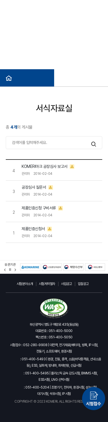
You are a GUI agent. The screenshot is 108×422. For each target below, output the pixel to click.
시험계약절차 (47, 284)
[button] (5, 270)
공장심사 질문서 (37, 187)
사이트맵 (64, 5)
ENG (49, 5)
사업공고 (66, 284)
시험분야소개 (25, 284)
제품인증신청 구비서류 (42, 208)
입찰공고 (83, 284)
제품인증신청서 (37, 228)
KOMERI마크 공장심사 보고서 (48, 166)
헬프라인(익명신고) (89, 5)
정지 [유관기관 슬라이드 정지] (10, 269)
